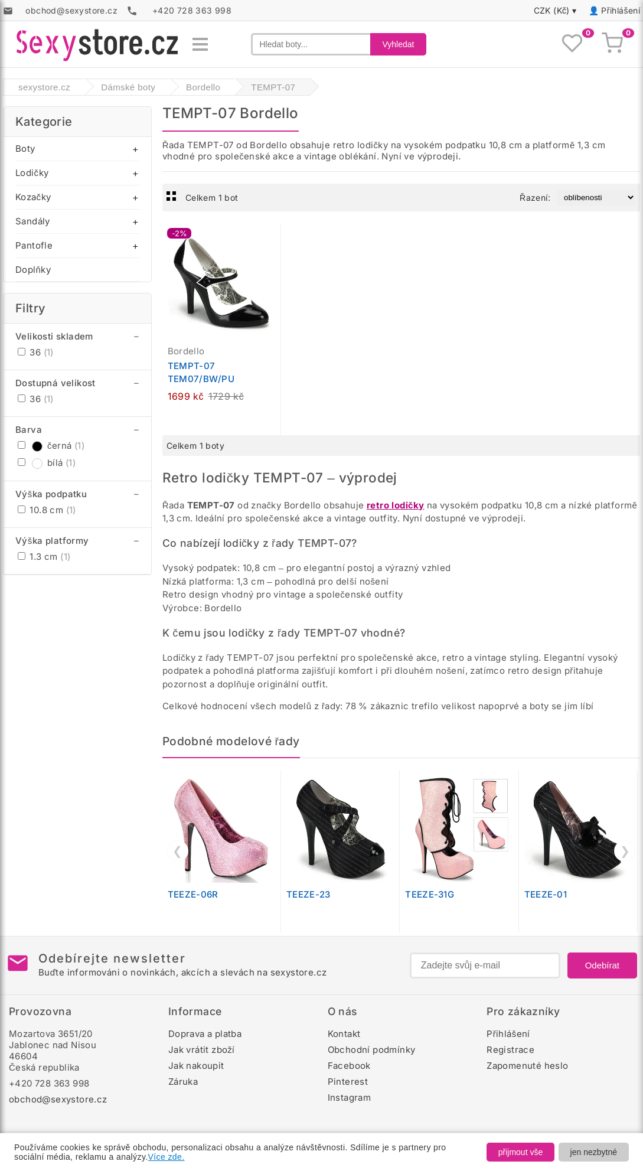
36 (36, 352)
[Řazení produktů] (596, 197)
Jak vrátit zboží (201, 1049)
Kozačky (33, 197)
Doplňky (33, 269)
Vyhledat (398, 44)
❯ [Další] (625, 850)
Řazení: (535, 198)
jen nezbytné (593, 1152)
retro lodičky (396, 505)
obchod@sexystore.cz (58, 1099)
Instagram (349, 1097)
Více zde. (166, 1157)
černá (51, 445)
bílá (47, 462)
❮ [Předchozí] (177, 850)
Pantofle (34, 245)
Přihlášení (620, 10)
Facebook (349, 1065)
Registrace (510, 1049)
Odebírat (602, 965)
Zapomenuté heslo (527, 1065)
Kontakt (344, 1033)
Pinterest (348, 1081)
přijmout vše (520, 1152)
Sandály (32, 221)
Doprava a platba (204, 1033)
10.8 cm (47, 510)
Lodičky (31, 172)
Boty (25, 148)
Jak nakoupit (196, 1065)
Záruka (183, 1081)
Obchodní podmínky (372, 1049)
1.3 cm (44, 556)
